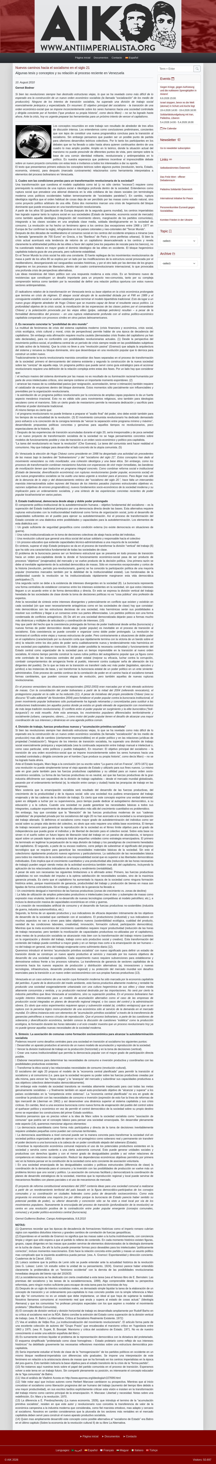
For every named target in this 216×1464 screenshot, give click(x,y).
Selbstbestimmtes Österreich (175, 167)
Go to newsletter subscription (175, 148)
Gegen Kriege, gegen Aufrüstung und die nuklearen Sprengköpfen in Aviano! (178, 90)
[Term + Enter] (175, 69)
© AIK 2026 (11, 1459)
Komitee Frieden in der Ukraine (176, 219)
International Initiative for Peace (176, 198)
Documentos (101, 57)
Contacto (117, 57)
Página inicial (82, 57)
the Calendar (168, 128)
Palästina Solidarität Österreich (176, 189)
